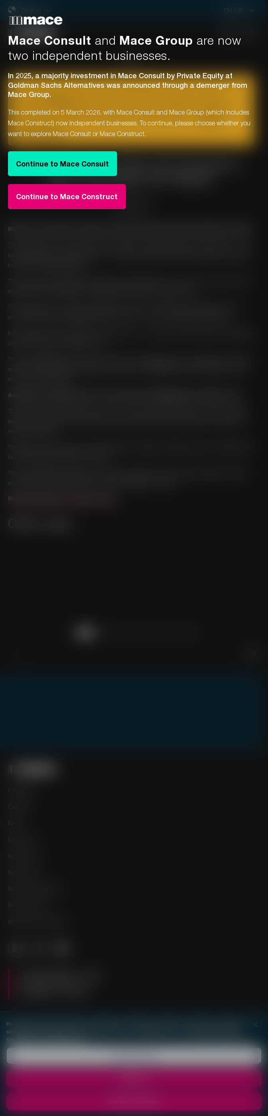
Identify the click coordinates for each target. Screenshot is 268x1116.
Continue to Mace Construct (67, 196)
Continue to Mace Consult (62, 163)
